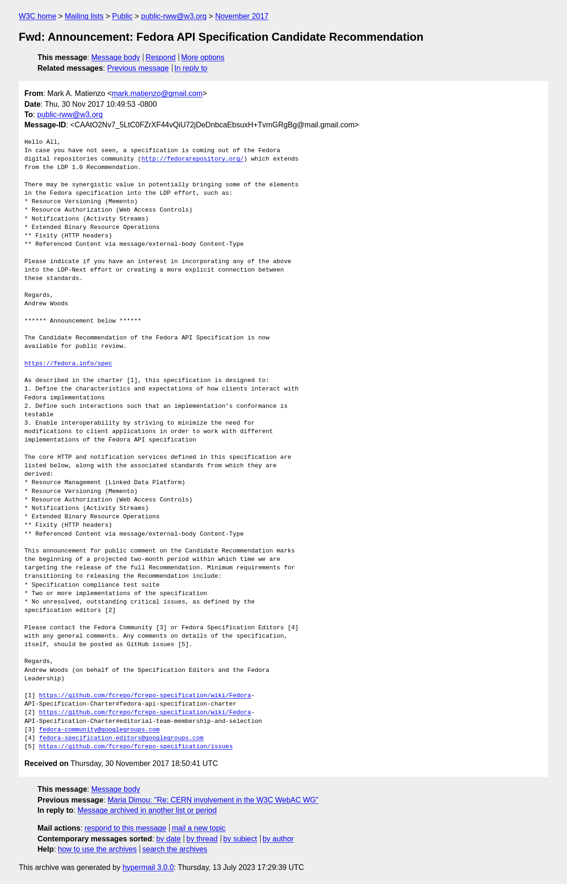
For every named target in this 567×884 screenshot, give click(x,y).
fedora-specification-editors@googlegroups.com (121, 738)
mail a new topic (199, 828)
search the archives (175, 849)
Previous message (138, 68)
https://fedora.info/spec (68, 364)
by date (168, 839)
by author (278, 839)
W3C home (37, 16)
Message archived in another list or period (146, 810)
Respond (161, 57)
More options (203, 57)
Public (122, 16)
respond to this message (125, 828)
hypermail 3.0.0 (147, 867)
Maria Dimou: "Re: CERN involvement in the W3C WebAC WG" (212, 800)
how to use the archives (97, 849)
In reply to (190, 68)
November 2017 (242, 16)
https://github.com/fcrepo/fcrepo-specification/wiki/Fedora (145, 696)
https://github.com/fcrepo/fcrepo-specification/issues (135, 747)
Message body (115, 57)
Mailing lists (84, 16)
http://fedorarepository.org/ (193, 159)
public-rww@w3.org (174, 16)
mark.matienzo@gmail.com (157, 93)
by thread (202, 839)
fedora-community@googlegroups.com (99, 730)
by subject (240, 839)
